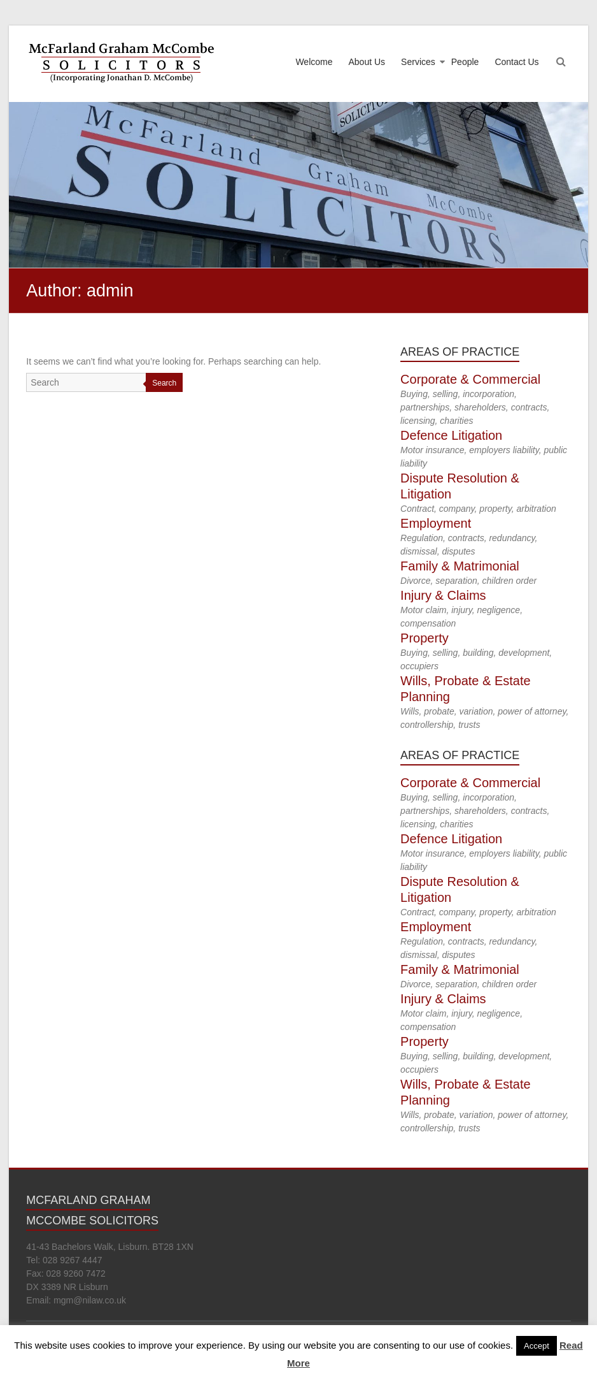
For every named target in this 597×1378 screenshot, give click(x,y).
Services (418, 62)
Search (164, 383)
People (465, 62)
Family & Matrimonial (459, 566)
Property (424, 638)
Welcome (313, 62)
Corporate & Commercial (470, 379)
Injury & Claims (443, 595)
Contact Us (516, 62)
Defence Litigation (451, 435)
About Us (367, 62)
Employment (435, 523)
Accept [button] (536, 1346)
